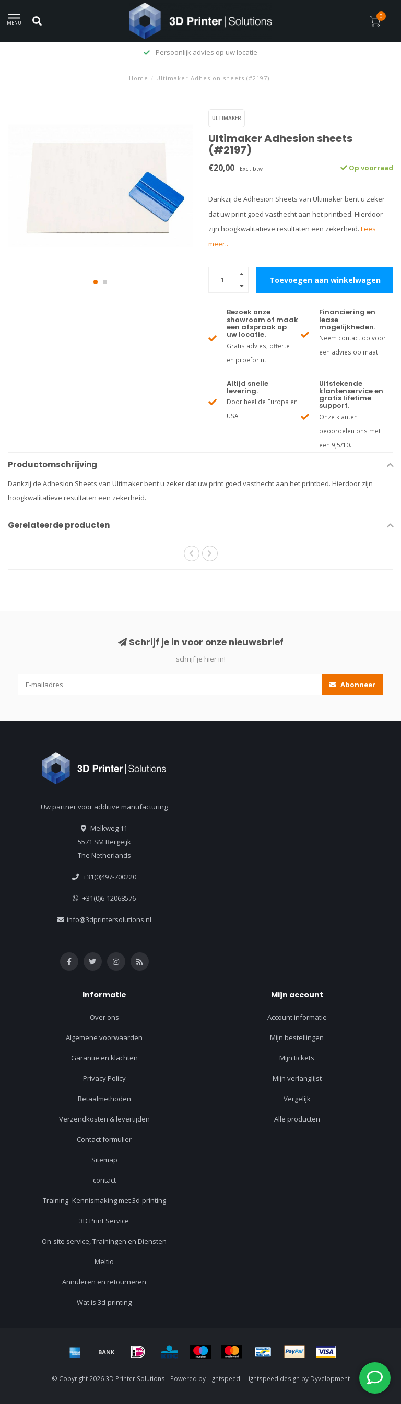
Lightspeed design (272, 1378)
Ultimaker (226, 118)
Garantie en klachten (104, 1058)
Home (138, 78)
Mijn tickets (296, 1058)
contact (104, 1180)
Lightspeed (223, 1378)
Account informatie (297, 1017)
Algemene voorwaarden (104, 1037)
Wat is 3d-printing (104, 1302)
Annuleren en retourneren (104, 1282)
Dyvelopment (330, 1378)
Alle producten (297, 1119)
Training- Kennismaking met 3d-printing (104, 1200)
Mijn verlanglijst (297, 1078)
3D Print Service (104, 1220)
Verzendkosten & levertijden (104, 1119)
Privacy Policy (104, 1078)
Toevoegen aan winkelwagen (325, 280)
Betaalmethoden (104, 1098)
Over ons (104, 1017)
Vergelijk (297, 1098)
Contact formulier (104, 1139)
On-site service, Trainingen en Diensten (104, 1241)
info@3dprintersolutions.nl (109, 919)
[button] (95, 282)
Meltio (104, 1261)
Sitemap (104, 1159)
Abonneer (352, 684)
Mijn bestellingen (297, 1037)
